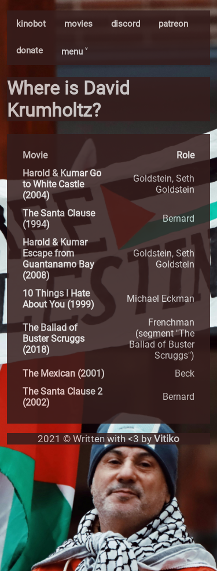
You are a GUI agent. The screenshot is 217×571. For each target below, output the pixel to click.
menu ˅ (74, 51)
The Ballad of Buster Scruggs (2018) (53, 338)
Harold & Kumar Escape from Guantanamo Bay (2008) (58, 259)
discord (125, 24)
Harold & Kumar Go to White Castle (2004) (62, 184)
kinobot (31, 24)
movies (78, 24)
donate (29, 50)
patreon (173, 24)
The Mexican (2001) (64, 373)
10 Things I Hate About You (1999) (58, 299)
